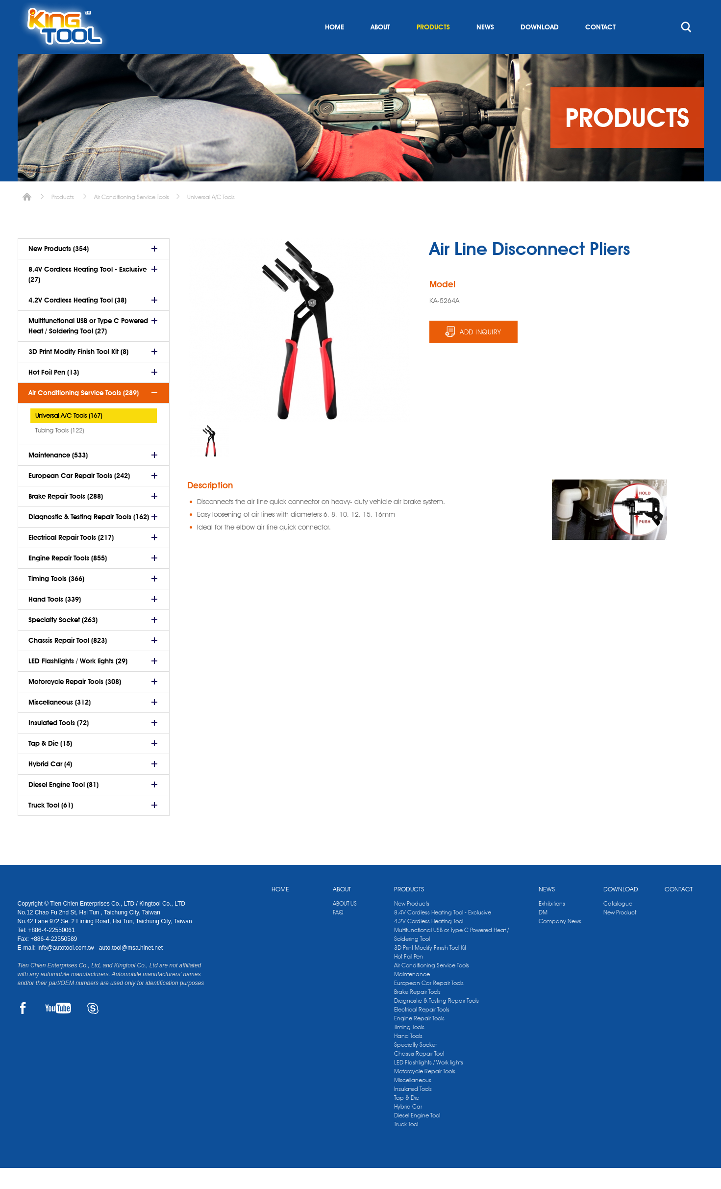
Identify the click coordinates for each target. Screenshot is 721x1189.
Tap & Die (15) (50, 764)
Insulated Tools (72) (58, 744)
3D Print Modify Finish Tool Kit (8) (78, 373)
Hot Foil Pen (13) (53, 393)
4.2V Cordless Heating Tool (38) (77, 321)
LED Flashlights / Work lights (428, 1083)
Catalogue (617, 924)
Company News (560, 942)
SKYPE (93, 1029)
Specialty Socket (415, 1065)
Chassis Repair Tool (419, 1074)
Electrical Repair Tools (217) (71, 558)
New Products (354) (58, 270)
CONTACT (600, 48)
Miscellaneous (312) (59, 723)
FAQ (338, 933)
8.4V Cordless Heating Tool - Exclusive (442, 933)
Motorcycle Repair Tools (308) (74, 703)
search (686, 48)
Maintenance (412, 995)
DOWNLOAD (540, 48)
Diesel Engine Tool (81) (63, 806)
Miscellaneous (412, 1101)
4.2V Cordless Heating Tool (428, 942)
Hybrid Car (408, 1127)
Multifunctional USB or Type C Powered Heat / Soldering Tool (451, 955)
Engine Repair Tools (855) (67, 579)
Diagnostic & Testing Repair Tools (436, 1021)
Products (62, 218)
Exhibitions (552, 924)
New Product (619, 933)
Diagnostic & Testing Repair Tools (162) (88, 538)
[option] (209, 462)
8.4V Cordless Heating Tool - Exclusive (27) (87, 295)
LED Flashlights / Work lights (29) (77, 682)
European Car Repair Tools (429, 1004)
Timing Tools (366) (56, 600)
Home (27, 218)
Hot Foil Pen (408, 977)
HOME (334, 48)
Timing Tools (409, 1048)
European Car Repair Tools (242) (79, 497)
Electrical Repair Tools (421, 1030)
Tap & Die (406, 1118)
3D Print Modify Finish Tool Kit (430, 968)
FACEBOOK (23, 1029)
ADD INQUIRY (480, 353)
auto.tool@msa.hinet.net (131, 968)
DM (543, 933)
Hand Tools (408, 1057)
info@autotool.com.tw (66, 968)
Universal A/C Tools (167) (68, 436)
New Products (411, 924)
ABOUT (380, 48)
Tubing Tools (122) (59, 451)
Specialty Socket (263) (63, 641)
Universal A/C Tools (211, 218)
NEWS (485, 48)
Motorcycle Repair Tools (424, 1092)
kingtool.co (689, 10)
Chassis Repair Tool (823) (67, 661)
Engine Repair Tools (419, 1039)
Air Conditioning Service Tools (131, 218)
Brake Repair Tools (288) (65, 517)
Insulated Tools (413, 1109)
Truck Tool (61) (50, 826)
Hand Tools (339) (54, 620)
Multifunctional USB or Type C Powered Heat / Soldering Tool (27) (88, 347)
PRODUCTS (433, 48)
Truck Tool (406, 1145)
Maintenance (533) (58, 476)
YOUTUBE (58, 1029)
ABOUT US (345, 924)
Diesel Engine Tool (417, 1136)
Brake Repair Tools (417, 1012)
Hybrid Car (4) (50, 785)
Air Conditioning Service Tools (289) (83, 414)
